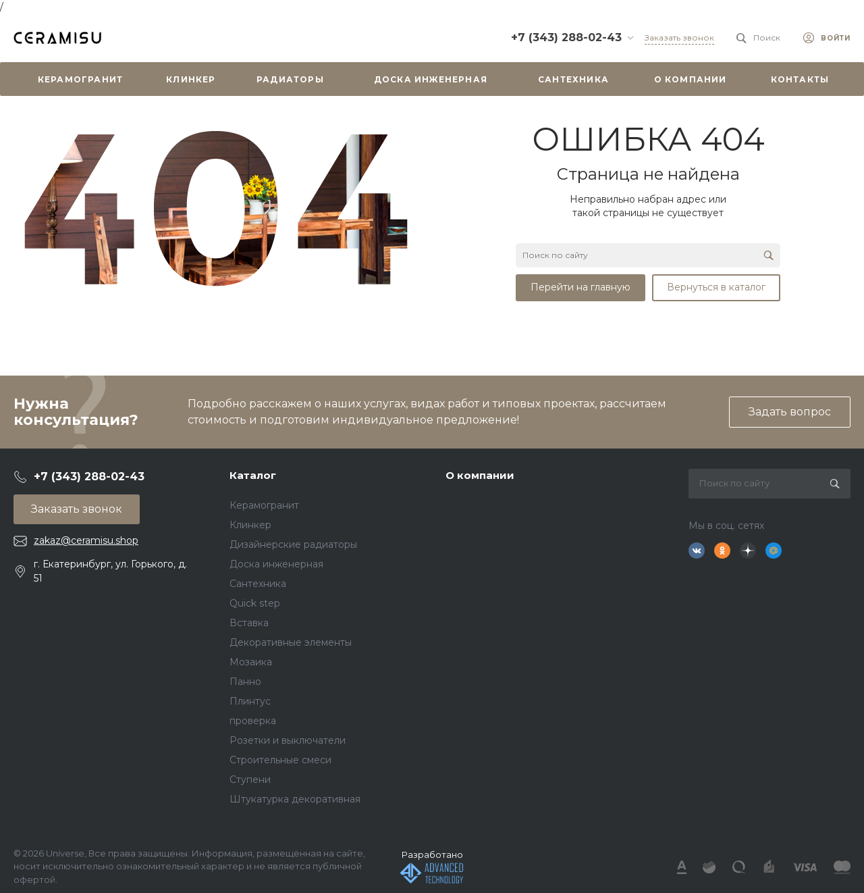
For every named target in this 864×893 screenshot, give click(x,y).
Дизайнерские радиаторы (293, 544)
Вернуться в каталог (716, 287)
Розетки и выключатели (288, 740)
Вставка (249, 623)
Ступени (250, 779)
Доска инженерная (276, 564)
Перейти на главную (580, 287)
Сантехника (258, 584)
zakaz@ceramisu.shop (86, 540)
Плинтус (250, 701)
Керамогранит (264, 505)
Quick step (255, 603)
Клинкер (250, 525)
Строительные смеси (280, 760)
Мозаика (251, 662)
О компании (480, 475)
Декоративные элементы (291, 642)
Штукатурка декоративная (295, 799)
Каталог (253, 475)
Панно (245, 681)
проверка (253, 721)
